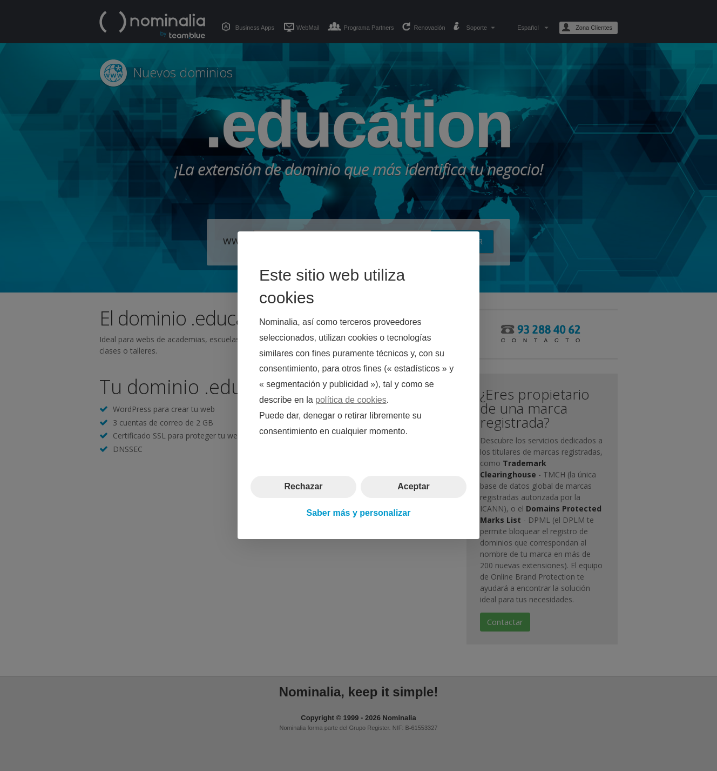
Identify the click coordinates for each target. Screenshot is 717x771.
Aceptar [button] (413, 486)
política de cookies (351, 399)
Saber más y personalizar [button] (359, 512)
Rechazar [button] (303, 486)
